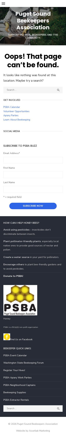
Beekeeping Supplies (14, 392)
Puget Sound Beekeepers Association (33, 20)
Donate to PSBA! (13, 276)
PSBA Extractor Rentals (16, 400)
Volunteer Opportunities (16, 111)
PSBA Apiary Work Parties (17, 377)
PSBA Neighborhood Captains (19, 385)
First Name (9, 168)
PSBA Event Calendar (15, 355)
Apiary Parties (10, 115)
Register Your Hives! (14, 370)
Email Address (11, 153)
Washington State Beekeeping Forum (23, 362)
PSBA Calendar (11, 107)
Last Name (9, 182)
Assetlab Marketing (39, 430)
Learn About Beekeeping (16, 119)
